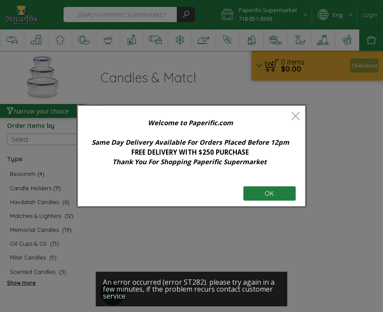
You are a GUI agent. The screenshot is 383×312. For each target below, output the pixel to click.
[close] (295, 116)
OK (269, 193)
